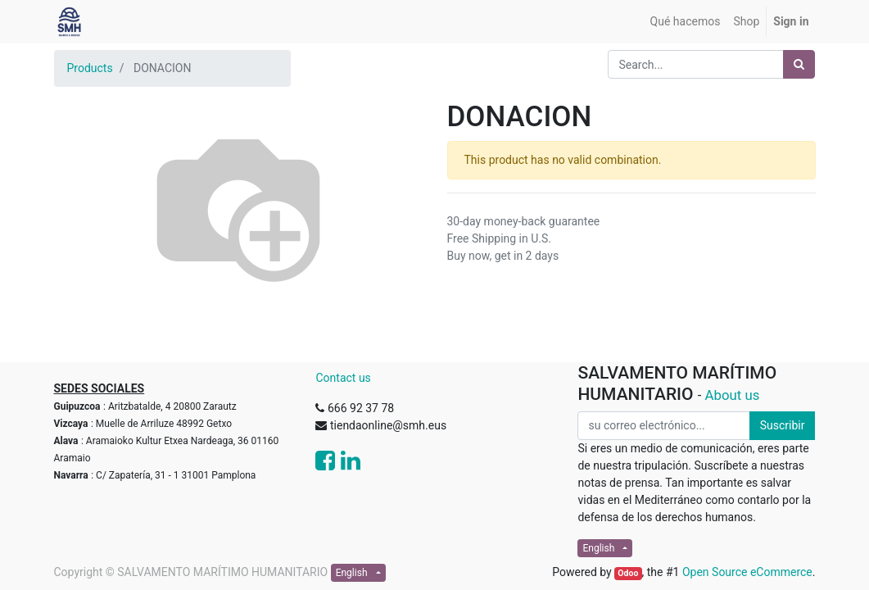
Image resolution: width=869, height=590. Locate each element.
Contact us (342, 377)
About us (732, 395)
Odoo (628, 573)
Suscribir (782, 425)
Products (90, 68)
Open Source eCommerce (747, 572)
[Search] (799, 64)
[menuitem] (685, 22)
